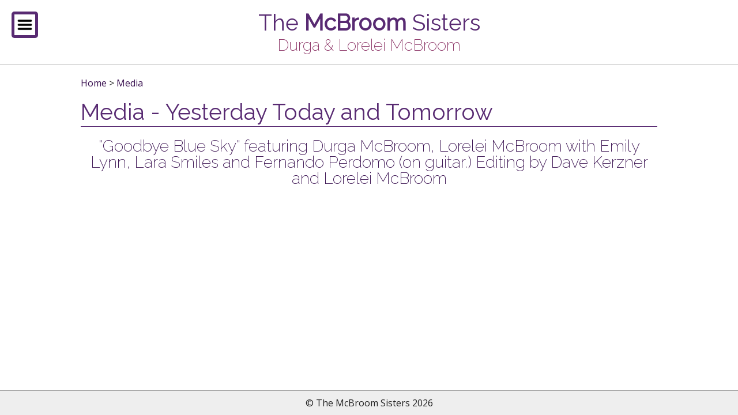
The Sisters (369, 23)
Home (94, 83)
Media (129, 83)
